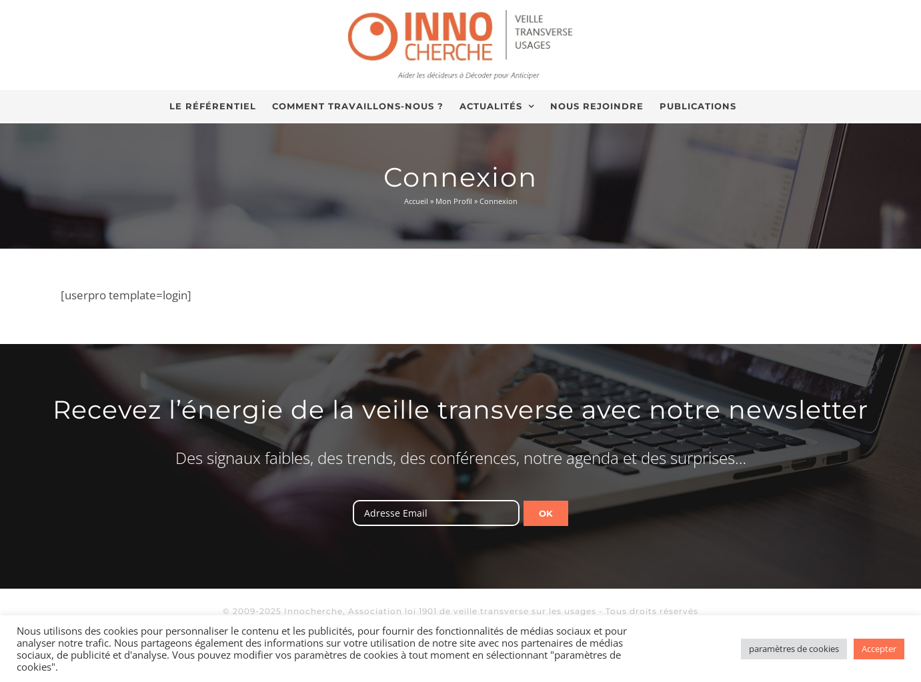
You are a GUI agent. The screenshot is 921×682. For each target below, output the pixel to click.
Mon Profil (453, 201)
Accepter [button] (879, 649)
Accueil (416, 201)
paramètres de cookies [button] (794, 649)
